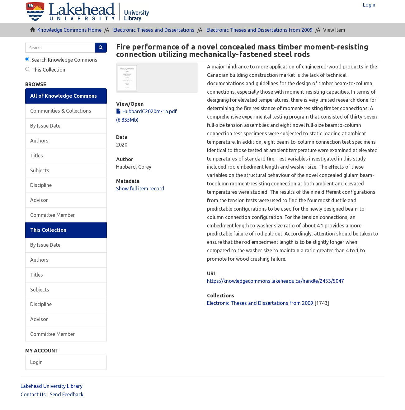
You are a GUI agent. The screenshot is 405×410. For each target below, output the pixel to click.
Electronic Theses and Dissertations (154, 30)
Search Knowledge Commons (61, 60)
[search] (60, 48)
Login (36, 362)
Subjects (39, 170)
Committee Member (52, 215)
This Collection (45, 69)
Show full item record (140, 188)
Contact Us (33, 394)
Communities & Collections (60, 111)
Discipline (41, 185)
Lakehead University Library (51, 386)
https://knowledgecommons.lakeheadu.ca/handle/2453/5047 (275, 281)
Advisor (39, 200)
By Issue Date (45, 125)
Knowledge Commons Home (69, 30)
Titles (36, 155)
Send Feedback (66, 394)
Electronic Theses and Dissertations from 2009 (259, 30)
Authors (39, 140)
